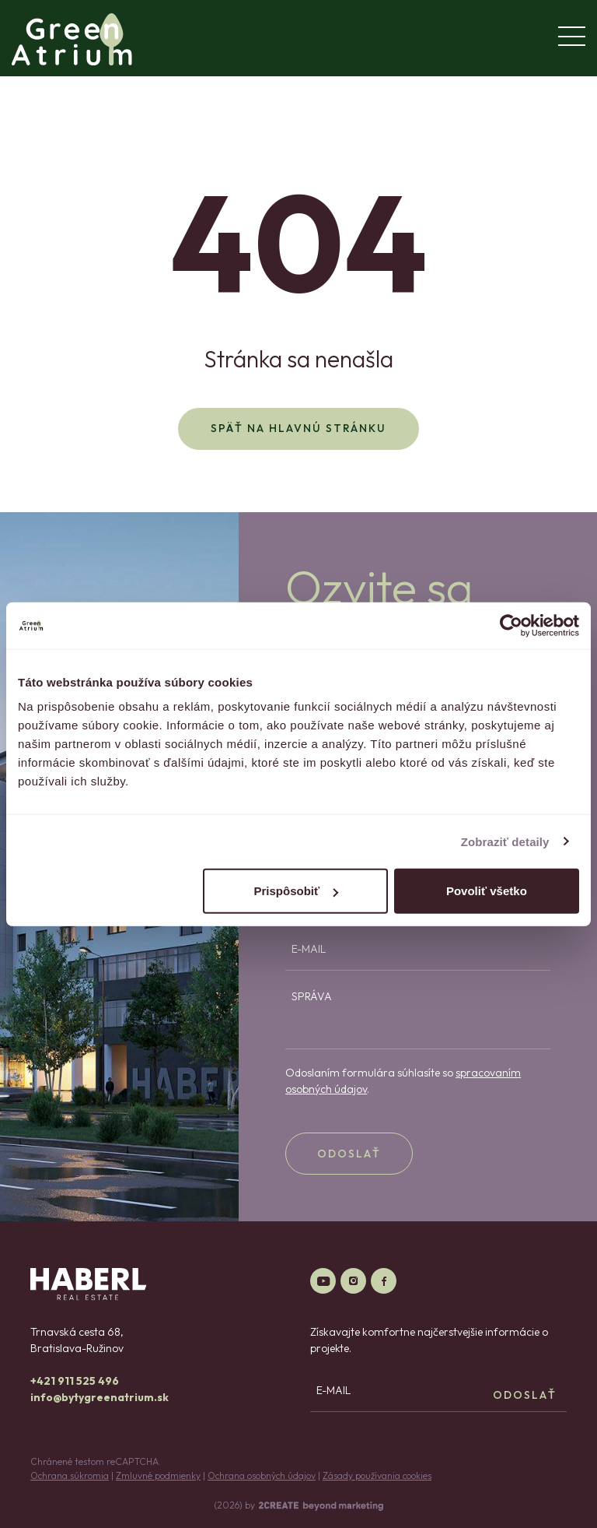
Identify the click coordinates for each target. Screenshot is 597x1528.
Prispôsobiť (296, 890)
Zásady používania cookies (377, 1475)
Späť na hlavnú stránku (298, 428)
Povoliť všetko (486, 890)
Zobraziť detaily (505, 841)
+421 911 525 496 (74, 1381)
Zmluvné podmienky (158, 1475)
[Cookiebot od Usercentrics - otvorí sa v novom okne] (511, 625)
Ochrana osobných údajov (262, 1475)
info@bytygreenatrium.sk (99, 1397)
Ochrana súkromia (69, 1475)
